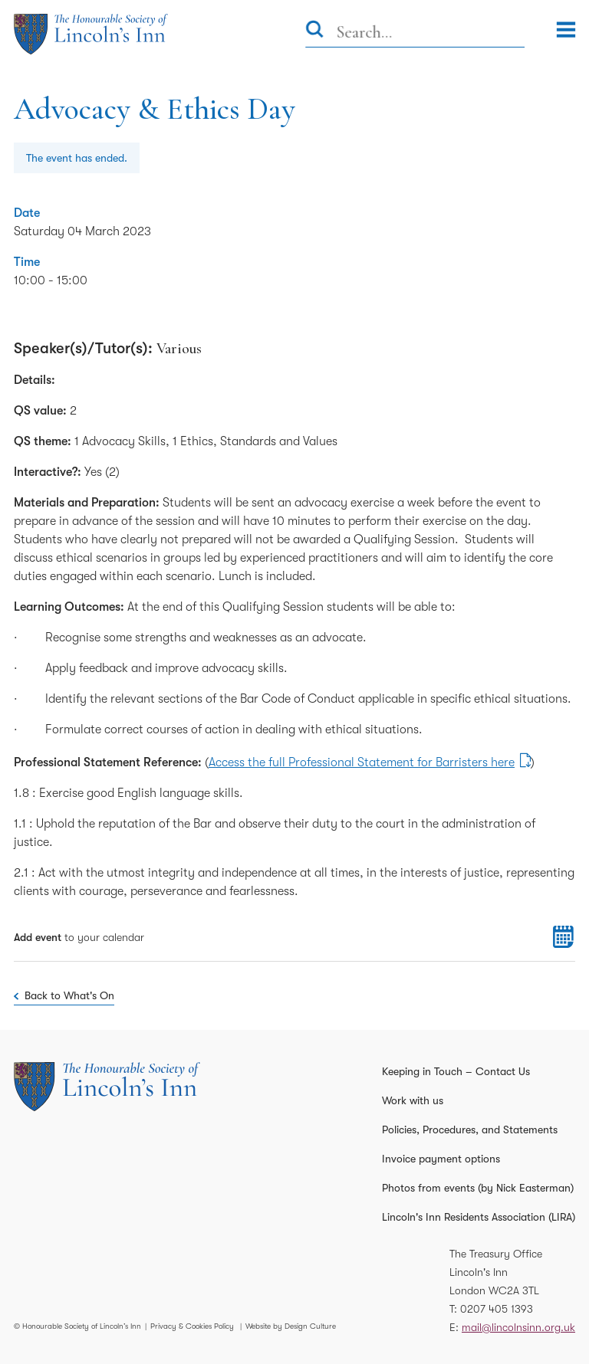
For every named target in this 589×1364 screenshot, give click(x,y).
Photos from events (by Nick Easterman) (478, 1188)
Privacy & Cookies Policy (192, 1326)
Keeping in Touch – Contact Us (456, 1071)
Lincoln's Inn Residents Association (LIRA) (478, 1217)
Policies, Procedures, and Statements (470, 1129)
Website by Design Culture (290, 1326)
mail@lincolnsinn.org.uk (518, 1327)
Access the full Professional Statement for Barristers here (362, 762)
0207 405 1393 (496, 1309)
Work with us (412, 1100)
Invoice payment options (441, 1159)
